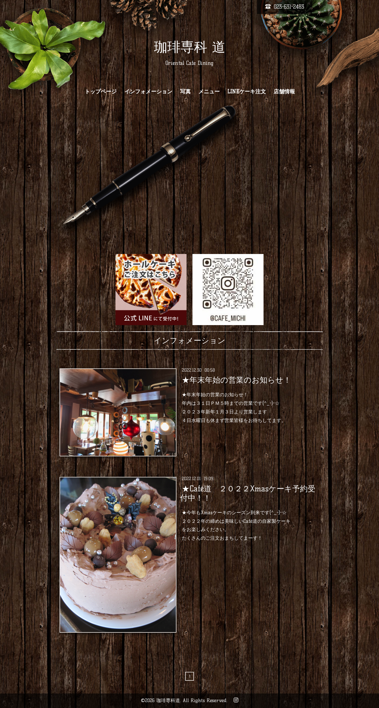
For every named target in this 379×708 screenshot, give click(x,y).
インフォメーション (148, 91)
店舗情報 (284, 91)
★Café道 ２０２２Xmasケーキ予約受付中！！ (247, 493)
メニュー (209, 91)
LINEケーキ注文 (246, 91)
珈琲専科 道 (189, 47)
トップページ (101, 91)
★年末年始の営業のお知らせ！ (236, 380)
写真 (185, 91)
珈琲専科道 (168, 700)
